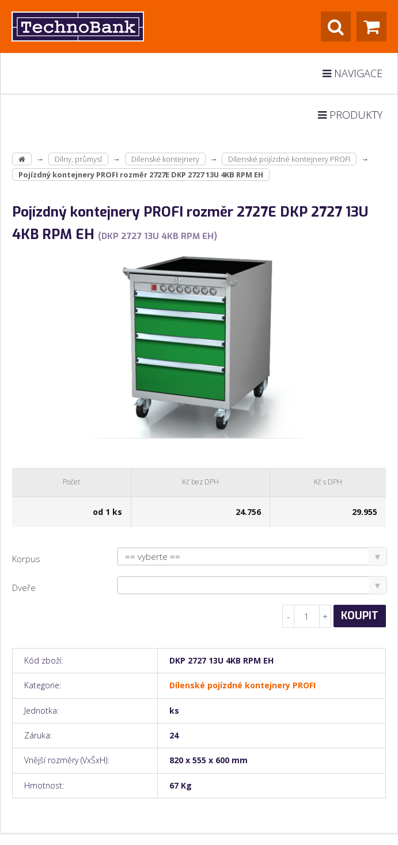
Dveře (24, 587)
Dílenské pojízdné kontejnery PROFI (289, 159)
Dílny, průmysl (78, 159)
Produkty (350, 115)
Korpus (26, 558)
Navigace (352, 73)
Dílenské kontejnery (165, 159)
